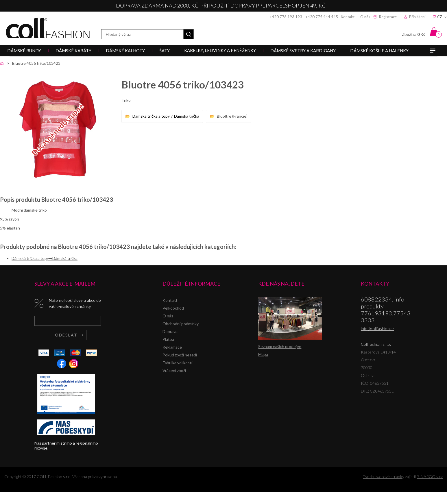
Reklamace (172, 347)
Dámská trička (186, 116)
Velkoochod (173, 308)
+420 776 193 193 (286, 16)
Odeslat (66, 334)
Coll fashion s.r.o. (48, 28)
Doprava (170, 331)
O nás (365, 16)
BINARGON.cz (430, 476)
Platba (168, 339)
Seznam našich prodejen (279, 346)
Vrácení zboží (174, 370)
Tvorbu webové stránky (383, 476)
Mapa (263, 354)
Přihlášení (417, 16)
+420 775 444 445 (322, 16)
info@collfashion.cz (377, 328)
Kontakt (347, 16)
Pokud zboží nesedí (179, 354)
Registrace (388, 16)
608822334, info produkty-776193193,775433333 (386, 309)
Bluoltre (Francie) (232, 116)
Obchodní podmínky (180, 323)
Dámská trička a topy (151, 116)
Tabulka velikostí (177, 362)
